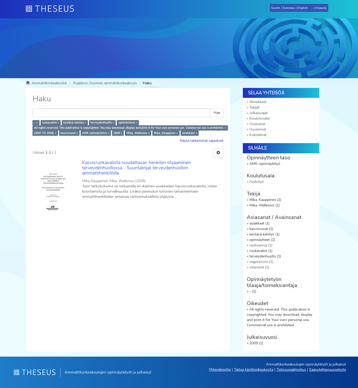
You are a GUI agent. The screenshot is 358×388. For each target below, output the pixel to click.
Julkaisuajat (258, 112)
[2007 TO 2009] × (45, 133)
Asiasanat (257, 123)
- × (36, 123)
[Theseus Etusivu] (52, 9)
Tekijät (254, 107)
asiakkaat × (189, 133)
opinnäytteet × (128, 123)
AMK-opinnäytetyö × (95, 133)
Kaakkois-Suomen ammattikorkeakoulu (105, 83)
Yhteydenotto (220, 369)
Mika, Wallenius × (138, 133)
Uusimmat (257, 129)
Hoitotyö (256, 181)
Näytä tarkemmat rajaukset (201, 140)
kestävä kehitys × (74, 123)
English (302, 8)
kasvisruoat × (69, 133)
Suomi (275, 8)
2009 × (118, 133)
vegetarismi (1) (261, 261)
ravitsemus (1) (260, 245)
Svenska (288, 8)
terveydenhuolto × (102, 123)
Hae (217, 112)
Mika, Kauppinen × (166, 133)
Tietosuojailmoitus (291, 369)
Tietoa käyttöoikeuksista (253, 369)
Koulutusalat (259, 118)
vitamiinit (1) (259, 267)
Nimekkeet (257, 101)
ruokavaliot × (50, 123)
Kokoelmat (258, 134)
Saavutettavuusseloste (327, 369)
